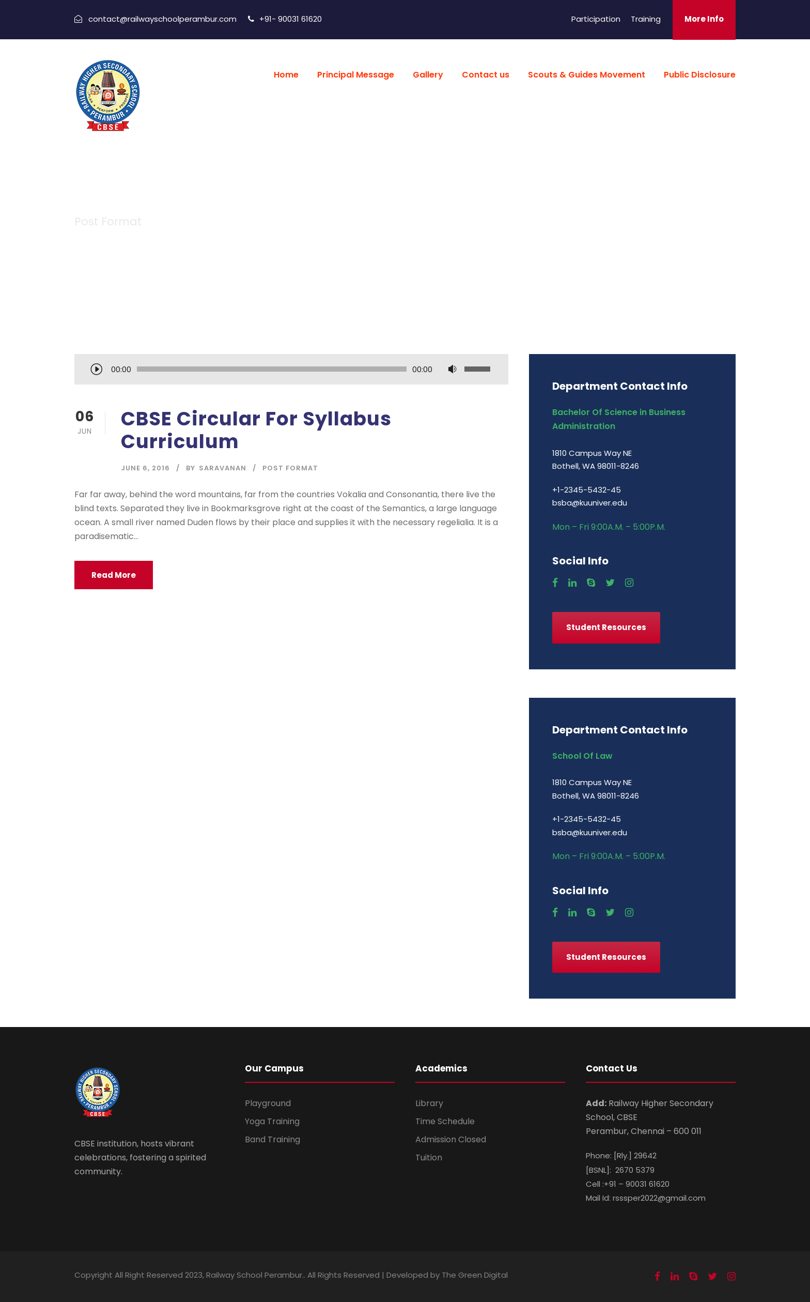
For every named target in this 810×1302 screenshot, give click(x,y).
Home (286, 75)
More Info (704, 18)
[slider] (272, 369)
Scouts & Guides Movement (586, 75)
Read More (113, 575)
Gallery (428, 75)
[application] (291, 370)
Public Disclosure (700, 75)
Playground (268, 1103)
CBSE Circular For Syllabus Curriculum (256, 430)
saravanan (222, 468)
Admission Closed (450, 1139)
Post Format (290, 468)
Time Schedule (445, 1121)
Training (646, 18)
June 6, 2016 (145, 468)
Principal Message (355, 75)
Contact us (485, 75)
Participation (595, 18)
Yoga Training (272, 1121)
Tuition (428, 1157)
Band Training (272, 1139)
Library (429, 1103)
